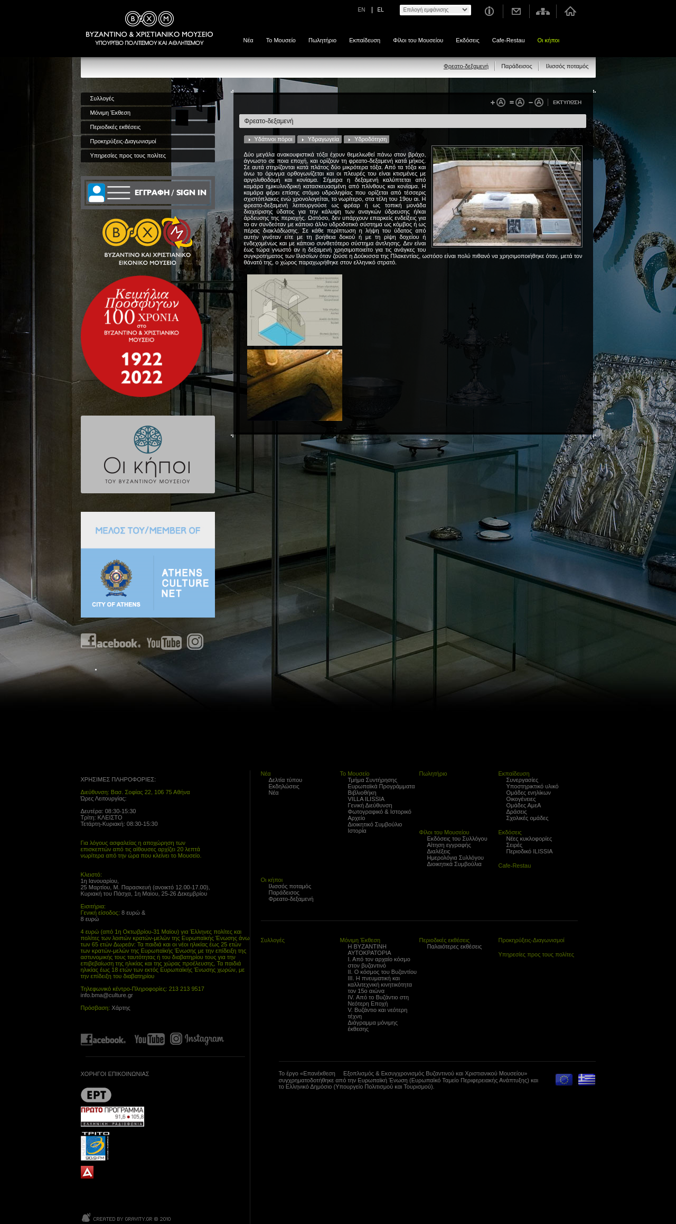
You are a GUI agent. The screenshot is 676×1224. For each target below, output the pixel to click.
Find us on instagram (195, 641)
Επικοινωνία (516, 11)
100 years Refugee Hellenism (141, 336)
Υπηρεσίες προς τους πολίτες (128, 155)
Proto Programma (112, 1116)
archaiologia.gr (87, 1172)
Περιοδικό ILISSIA (529, 851)
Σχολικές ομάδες (527, 818)
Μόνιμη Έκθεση (110, 112)
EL (381, 10)
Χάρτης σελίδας (543, 11)
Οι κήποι (549, 40)
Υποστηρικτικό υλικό (532, 786)
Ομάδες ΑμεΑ (523, 805)
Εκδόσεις (467, 40)
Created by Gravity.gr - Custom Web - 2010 (127, 1217)
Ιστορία (357, 830)
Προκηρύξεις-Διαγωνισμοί (123, 141)
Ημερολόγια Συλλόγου (455, 857)
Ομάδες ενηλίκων (528, 792)
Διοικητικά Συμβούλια (454, 864)
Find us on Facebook (111, 641)
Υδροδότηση (370, 139)
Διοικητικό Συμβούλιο (375, 824)
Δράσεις (516, 811)
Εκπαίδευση (364, 40)
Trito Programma (112, 1146)
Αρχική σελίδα (570, 11)
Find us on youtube (164, 641)
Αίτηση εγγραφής (449, 845)
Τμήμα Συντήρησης (372, 780)
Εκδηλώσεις (284, 786)
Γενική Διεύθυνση (370, 805)
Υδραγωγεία (323, 139)
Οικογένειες (521, 799)
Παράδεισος (516, 66)
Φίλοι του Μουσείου (418, 40)
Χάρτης (120, 1008)
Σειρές (514, 845)
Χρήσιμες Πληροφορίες (488, 11)
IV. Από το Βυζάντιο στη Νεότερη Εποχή (378, 1000)
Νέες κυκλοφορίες (529, 838)
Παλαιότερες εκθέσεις (454, 946)
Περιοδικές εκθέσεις (115, 127)
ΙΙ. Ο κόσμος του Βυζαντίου (382, 972)
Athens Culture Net (148, 565)
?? (96, 1094)
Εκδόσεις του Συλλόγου (457, 838)
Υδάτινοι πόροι (274, 139)
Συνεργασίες (522, 780)
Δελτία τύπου (286, 780)
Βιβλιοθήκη (362, 792)
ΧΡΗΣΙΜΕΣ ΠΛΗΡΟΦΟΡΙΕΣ (118, 779)
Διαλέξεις (438, 851)
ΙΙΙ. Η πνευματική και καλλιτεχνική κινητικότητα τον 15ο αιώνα (380, 984)
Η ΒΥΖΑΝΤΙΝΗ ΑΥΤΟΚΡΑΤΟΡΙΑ (369, 949)
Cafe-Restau (508, 40)
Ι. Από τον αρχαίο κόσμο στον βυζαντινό (379, 962)
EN (361, 10)
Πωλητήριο (322, 40)
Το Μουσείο (281, 40)
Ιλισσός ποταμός (567, 66)
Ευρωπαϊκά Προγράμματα (381, 786)
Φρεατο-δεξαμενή (466, 66)
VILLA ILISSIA (366, 799)
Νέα (248, 40)
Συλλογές (102, 98)
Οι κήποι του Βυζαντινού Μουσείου (148, 454)
